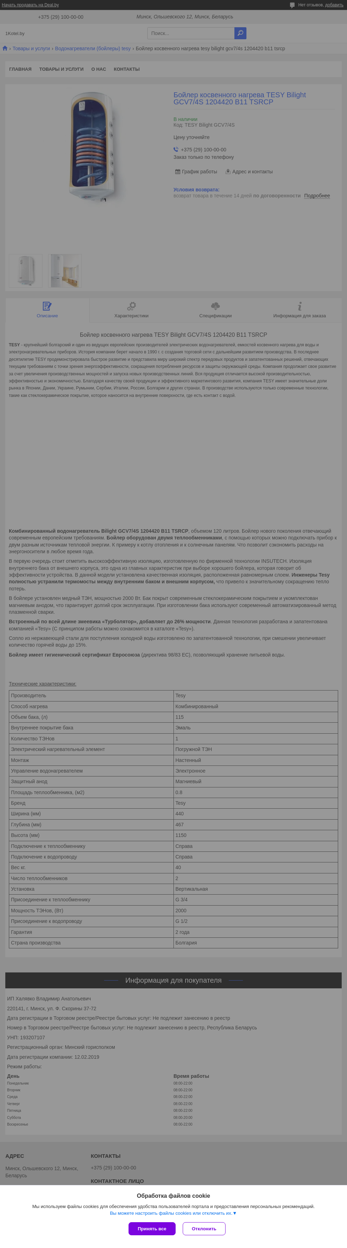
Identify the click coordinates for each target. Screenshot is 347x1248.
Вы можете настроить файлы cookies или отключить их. (171, 1213)
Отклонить (204, 1228)
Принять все (152, 1228)
